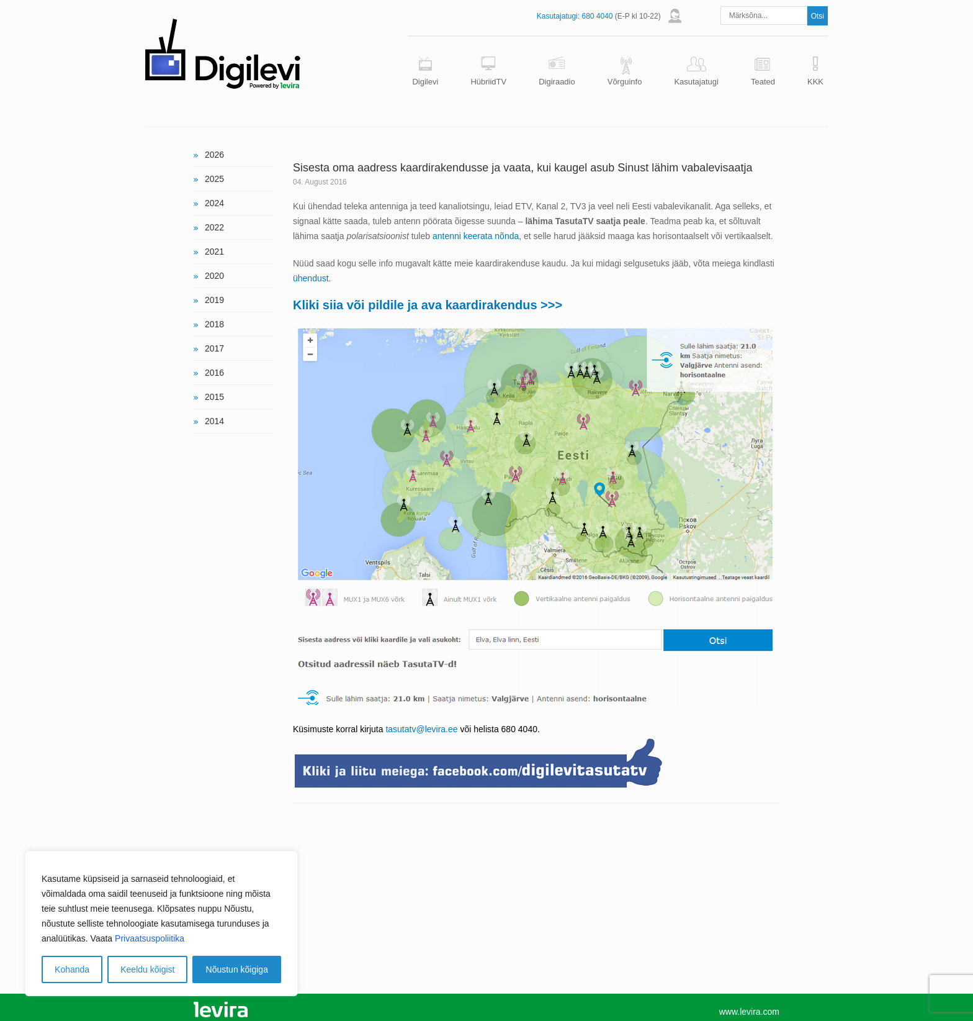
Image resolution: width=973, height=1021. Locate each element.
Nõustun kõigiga (237, 969)
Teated (763, 81)
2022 (214, 227)
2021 (214, 251)
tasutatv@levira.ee (421, 729)
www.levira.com (749, 1012)
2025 (214, 179)
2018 (214, 324)
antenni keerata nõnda (476, 236)
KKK (815, 81)
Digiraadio (557, 81)
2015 (214, 397)
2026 (214, 155)
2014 (214, 421)
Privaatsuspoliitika (149, 938)
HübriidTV (488, 81)
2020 (214, 276)
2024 (214, 203)
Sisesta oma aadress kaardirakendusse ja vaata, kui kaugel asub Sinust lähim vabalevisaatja (522, 167)
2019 (214, 300)
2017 (214, 348)
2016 (214, 373)
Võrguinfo (625, 81)
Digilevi (425, 81)
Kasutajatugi (696, 81)
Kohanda (72, 969)
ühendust (311, 278)
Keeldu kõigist (147, 969)
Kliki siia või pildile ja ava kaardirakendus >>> (427, 305)
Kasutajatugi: (558, 16)
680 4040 (596, 16)
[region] (161, 923)
